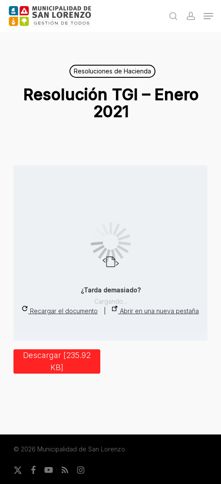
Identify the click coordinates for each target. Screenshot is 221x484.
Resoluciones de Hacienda (112, 71)
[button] (208, 16)
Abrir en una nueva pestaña (155, 310)
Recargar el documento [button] (60, 310)
